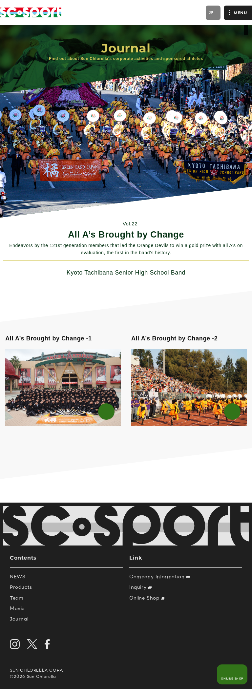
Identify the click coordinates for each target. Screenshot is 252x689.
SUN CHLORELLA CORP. (36, 670)
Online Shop (146, 598)
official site (246, 30)
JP (211, 12)
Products (21, 587)
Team (16, 598)
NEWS (17, 576)
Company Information (159, 576)
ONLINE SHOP (232, 679)
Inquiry (140, 587)
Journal (19, 618)
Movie (17, 608)
